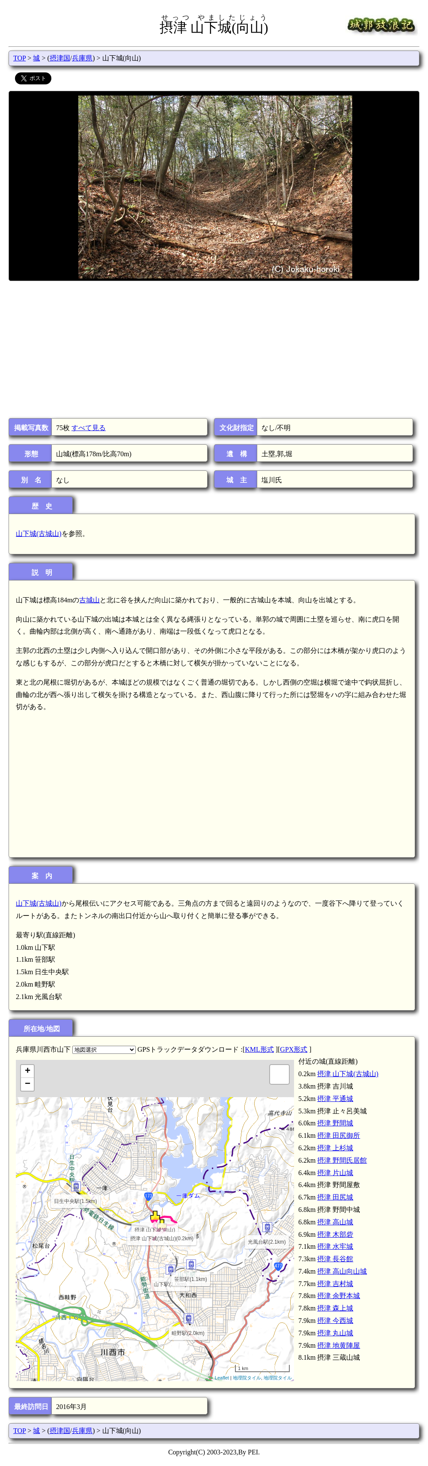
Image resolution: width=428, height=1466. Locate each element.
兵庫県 (82, 58)
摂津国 (60, 58)
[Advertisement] (213, 350)
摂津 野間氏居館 (342, 1160)
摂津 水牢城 (335, 1246)
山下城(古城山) (39, 533)
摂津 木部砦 (335, 1234)
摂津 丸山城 (335, 1333)
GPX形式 (293, 1049)
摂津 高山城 (335, 1222)
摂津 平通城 (335, 1098)
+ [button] (27, 1071)
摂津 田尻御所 (338, 1135)
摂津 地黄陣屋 (338, 1345)
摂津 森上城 (335, 1308)
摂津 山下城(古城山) (347, 1073)
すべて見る (88, 427)
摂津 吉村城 (335, 1283)
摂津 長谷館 (335, 1259)
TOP (19, 58)
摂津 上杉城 (335, 1148)
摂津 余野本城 (338, 1295)
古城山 (89, 600)
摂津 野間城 (335, 1123)
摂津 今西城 (335, 1320)
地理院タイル (247, 1377)
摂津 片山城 (335, 1172)
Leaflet (222, 1377)
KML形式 (259, 1049)
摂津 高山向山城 (342, 1271)
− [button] (27, 1084)
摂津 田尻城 (335, 1197)
